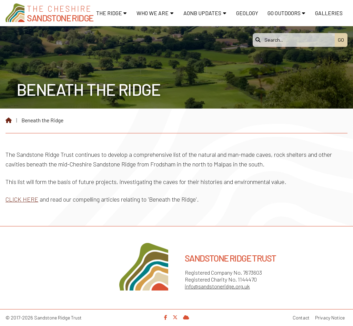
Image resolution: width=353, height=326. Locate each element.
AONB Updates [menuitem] (202, 13)
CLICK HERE (22, 199)
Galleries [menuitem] (329, 13)
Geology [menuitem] (247, 13)
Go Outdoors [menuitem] (284, 13)
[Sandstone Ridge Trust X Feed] (175, 317)
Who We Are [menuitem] (153, 13)
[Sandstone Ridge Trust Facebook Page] (165, 317)
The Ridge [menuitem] (109, 13)
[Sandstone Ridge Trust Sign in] (186, 317)
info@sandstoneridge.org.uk (217, 286)
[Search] (295, 40)
